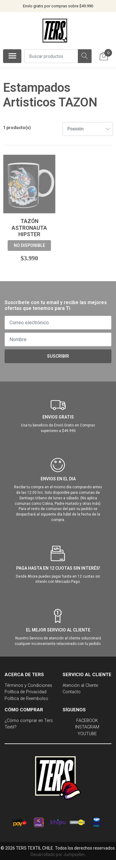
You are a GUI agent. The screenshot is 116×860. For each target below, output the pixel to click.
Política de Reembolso (26, 698)
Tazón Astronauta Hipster (29, 227)
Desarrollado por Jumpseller (58, 854)
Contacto (72, 691)
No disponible (29, 245)
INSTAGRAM (87, 727)
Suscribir (58, 356)
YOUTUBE (87, 733)
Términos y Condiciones (28, 685)
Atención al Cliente (80, 685)
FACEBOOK (87, 720)
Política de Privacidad (25, 691)
